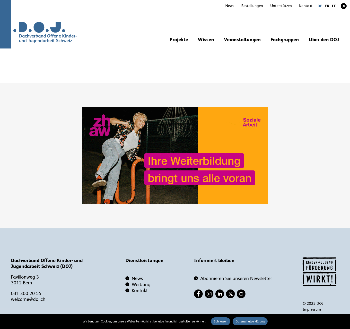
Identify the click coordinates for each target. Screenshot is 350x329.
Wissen (206, 39)
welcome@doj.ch (28, 299)
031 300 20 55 (26, 293)
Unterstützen (281, 6)
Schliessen (220, 321)
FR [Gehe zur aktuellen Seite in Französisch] (327, 6)
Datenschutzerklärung (250, 321)
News (229, 6)
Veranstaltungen (242, 39)
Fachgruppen (285, 39)
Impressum (312, 309)
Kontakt (306, 6)
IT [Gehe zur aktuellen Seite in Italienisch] (334, 6)
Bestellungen (252, 6)
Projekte (179, 39)
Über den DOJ (324, 39)
